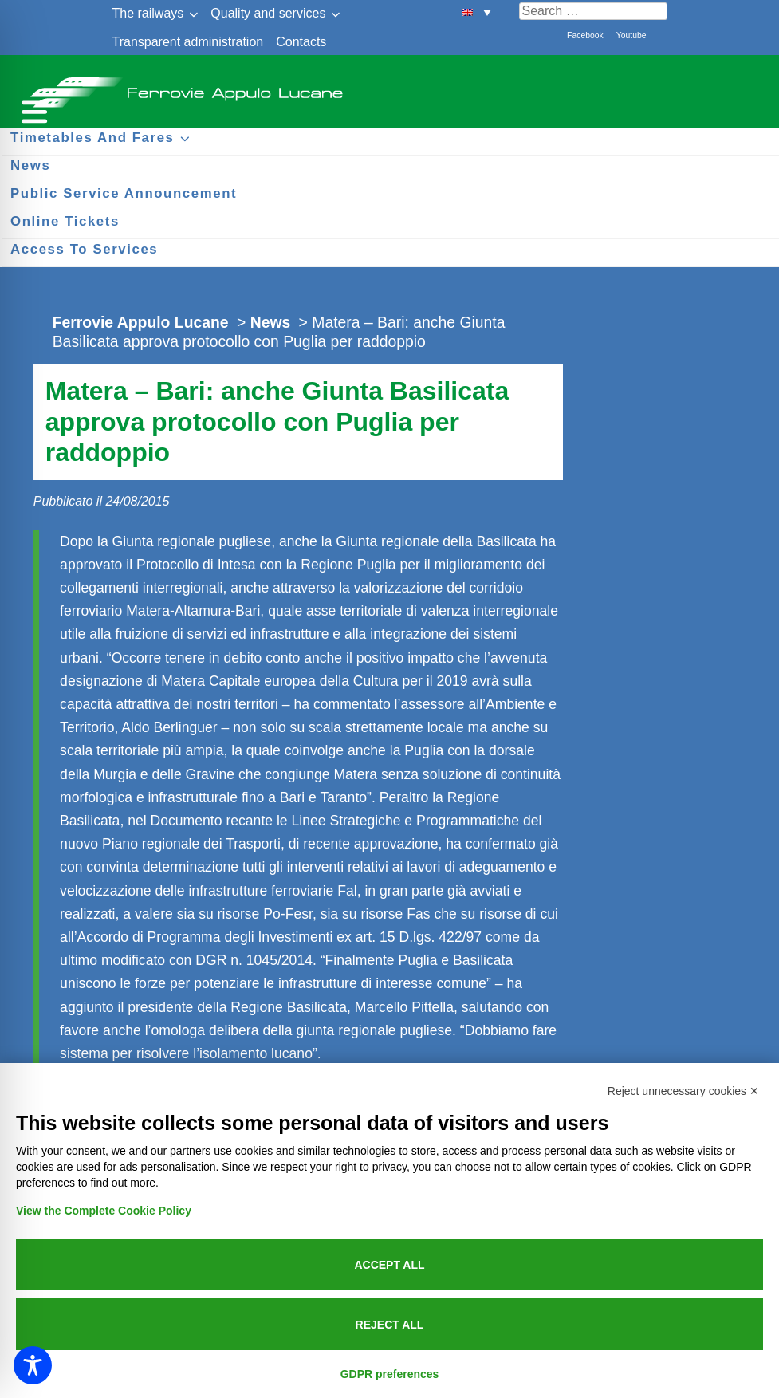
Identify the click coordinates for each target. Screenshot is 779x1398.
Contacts (301, 42)
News (270, 322)
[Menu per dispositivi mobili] (32, 109)
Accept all (389, 1264)
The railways (148, 13)
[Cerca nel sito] (593, 11)
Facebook (585, 35)
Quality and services (267, 13)
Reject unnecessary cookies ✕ (683, 1091)
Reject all (390, 1324)
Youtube (631, 35)
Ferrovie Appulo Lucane (389, 88)
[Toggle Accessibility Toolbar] (32, 1365)
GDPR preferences (389, 1374)
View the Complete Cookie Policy (103, 1210)
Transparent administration (188, 42)
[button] (477, 11)
